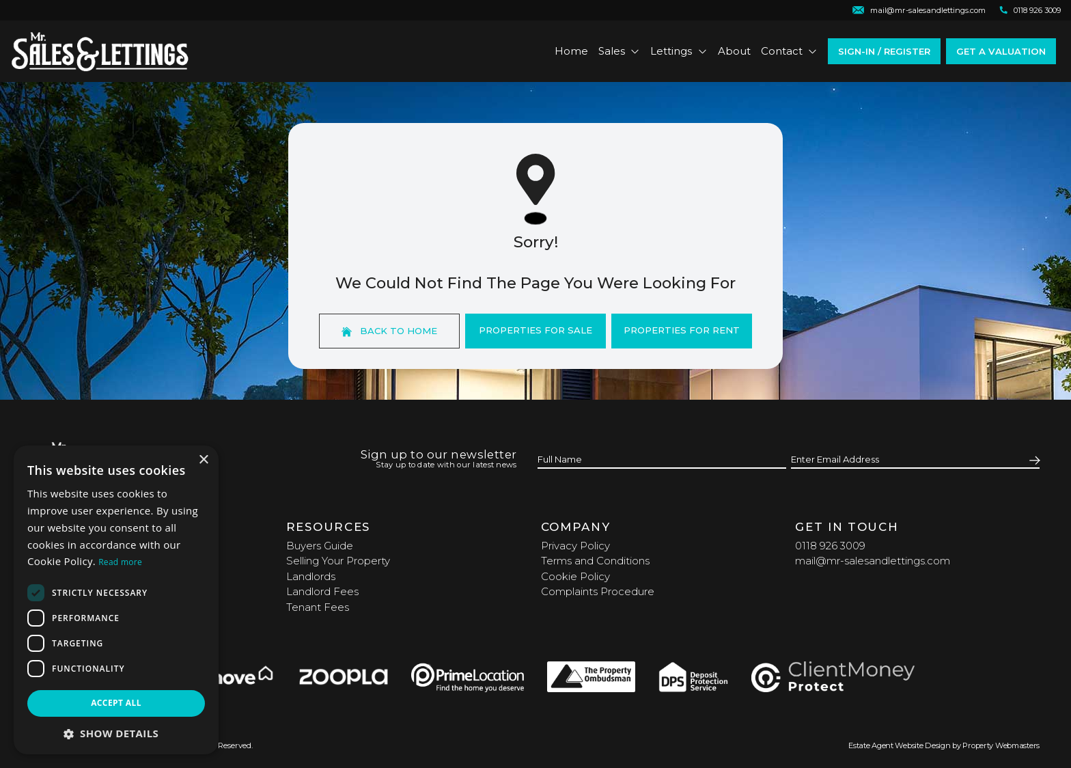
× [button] (203, 460)
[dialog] (116, 599)
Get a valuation (1001, 51)
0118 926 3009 (830, 545)
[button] (116, 733)
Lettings (679, 50)
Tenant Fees (317, 607)
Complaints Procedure (597, 591)
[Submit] (1032, 460)
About (734, 50)
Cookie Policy (575, 576)
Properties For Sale (535, 330)
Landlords (310, 576)
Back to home (389, 331)
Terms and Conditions (595, 560)
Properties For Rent (682, 330)
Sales (619, 50)
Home (571, 50)
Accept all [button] (116, 703)
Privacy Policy (575, 545)
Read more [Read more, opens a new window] (120, 562)
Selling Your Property (338, 560)
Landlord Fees (322, 591)
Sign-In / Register (884, 51)
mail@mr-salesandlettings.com (872, 560)
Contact (789, 50)
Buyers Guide (319, 545)
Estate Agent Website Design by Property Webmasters (944, 745)
